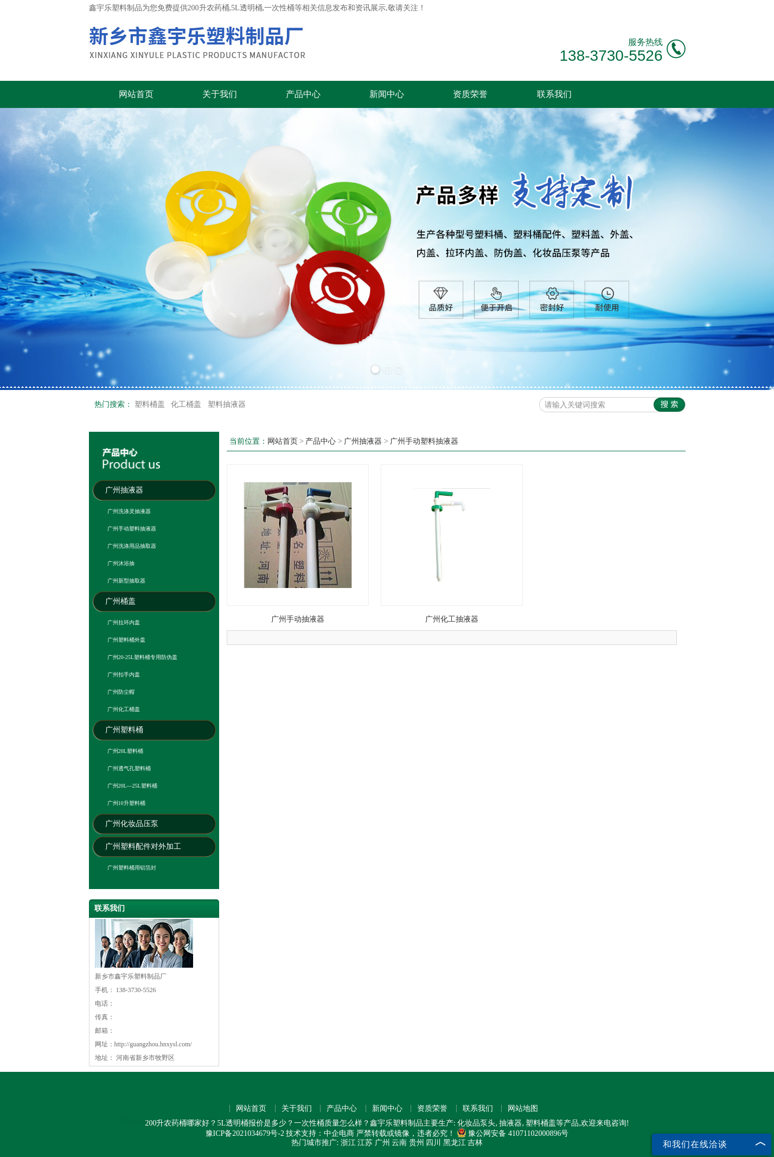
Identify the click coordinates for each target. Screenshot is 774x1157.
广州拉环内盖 (123, 622)
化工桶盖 (187, 404)
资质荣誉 (470, 94)
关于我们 (219, 94)
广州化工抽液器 (451, 619)
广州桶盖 (120, 601)
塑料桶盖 (151, 404)
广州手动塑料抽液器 (131, 529)
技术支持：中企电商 (320, 1133)
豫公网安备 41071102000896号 (512, 1133)
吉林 (475, 1143)
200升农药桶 (208, 8)
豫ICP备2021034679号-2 (245, 1133)
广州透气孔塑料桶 (129, 768)
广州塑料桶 (124, 730)
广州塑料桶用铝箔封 (131, 868)
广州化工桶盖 (123, 709)
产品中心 (303, 94)
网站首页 (136, 94)
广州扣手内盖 (123, 674)
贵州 (416, 1143)
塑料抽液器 (227, 404)
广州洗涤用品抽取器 (131, 546)
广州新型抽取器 (126, 581)
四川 (433, 1143)
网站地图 (523, 1108)
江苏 (365, 1143)
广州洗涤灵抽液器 (129, 511)
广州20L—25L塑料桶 (132, 786)
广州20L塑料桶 (125, 751)
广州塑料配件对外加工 (143, 846)
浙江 (348, 1143)
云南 (399, 1143)
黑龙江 (454, 1143)
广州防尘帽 (121, 692)
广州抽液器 (124, 490)
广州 (382, 1143)
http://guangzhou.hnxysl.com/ (153, 1044)
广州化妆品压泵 (131, 824)
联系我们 (554, 94)
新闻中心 (386, 94)
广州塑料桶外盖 (126, 640)
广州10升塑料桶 (126, 803)
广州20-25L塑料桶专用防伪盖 (142, 657)
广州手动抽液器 (297, 619)
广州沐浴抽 (121, 563)
